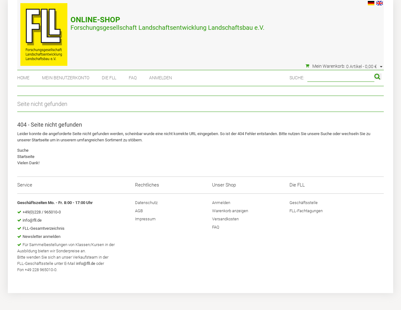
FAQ (133, 77)
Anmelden (160, 77)
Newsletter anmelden (41, 236)
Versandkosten (225, 219)
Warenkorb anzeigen (230, 210)
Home (23, 77)
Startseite (40, 140)
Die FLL (109, 77)
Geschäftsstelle (303, 202)
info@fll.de (32, 220)
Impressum (145, 219)
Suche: (296, 77)
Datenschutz (146, 202)
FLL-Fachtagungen (306, 210)
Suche (326, 133)
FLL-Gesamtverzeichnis (44, 228)
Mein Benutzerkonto (65, 77)
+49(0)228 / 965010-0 (42, 212)
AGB (139, 210)
